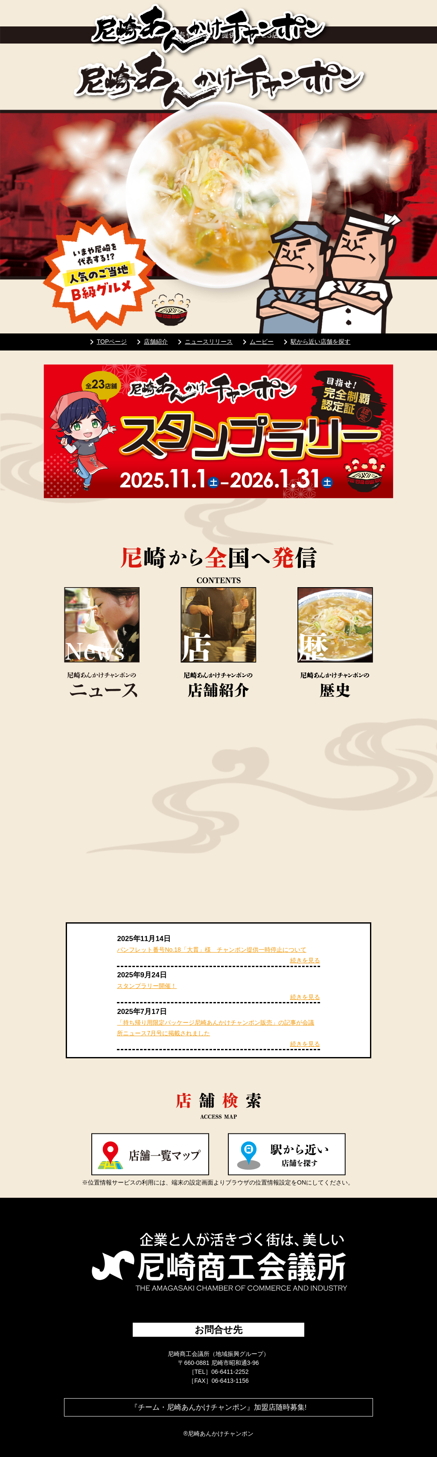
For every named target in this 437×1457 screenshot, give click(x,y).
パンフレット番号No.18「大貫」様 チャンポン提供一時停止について (211, 949)
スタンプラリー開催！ (147, 985)
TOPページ (107, 341)
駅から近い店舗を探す (315, 341)
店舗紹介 (151, 341)
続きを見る (305, 960)
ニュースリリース (204, 341)
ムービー (256, 341)
